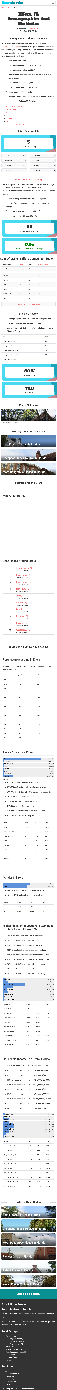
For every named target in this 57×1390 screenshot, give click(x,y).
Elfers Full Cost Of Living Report (28, 304)
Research (9, 1355)
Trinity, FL (20, 596)
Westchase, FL (23, 630)
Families (8, 1347)
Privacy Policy (10, 1379)
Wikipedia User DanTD (12, 422)
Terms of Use (10, 1382)
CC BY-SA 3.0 (22, 422)
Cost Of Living (34, 28)
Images (8, 115)
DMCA (7, 1384)
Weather (8, 112)
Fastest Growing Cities (14, 1349)
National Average (43, 264)
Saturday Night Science (10, 47)
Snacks (12, 3)
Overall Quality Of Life (13, 106)
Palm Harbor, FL (23, 582)
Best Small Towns (12, 1344)
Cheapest (9, 1336)
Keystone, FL (22, 616)
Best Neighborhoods (13, 1339)
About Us (9, 1371)
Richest (8, 1360)
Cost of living (10, 109)
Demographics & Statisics (15, 124)
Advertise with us (12, 1374)
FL (9, 7)
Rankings (9, 118)
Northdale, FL (22, 589)
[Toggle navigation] (53, 3)
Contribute (9, 1376)
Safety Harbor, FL (24, 568)
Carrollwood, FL (23, 575)
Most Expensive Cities (14, 1352)
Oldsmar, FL (21, 623)
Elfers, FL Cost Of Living (28, 179)
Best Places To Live (13, 1341)
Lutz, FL (20, 609)
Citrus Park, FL (23, 602)
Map (7, 121)
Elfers (21, 264)
